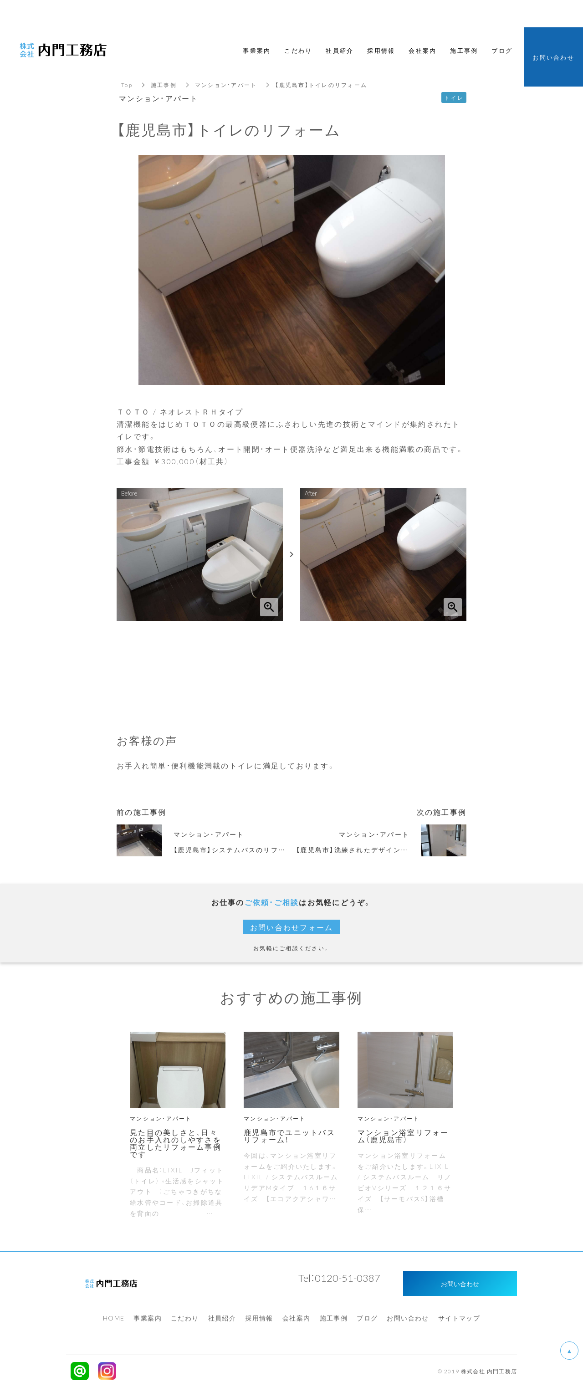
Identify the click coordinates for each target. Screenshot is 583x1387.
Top (127, 85)
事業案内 (147, 1317)
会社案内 (296, 1317)
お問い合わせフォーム (291, 926)
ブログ (367, 1317)
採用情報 (259, 1317)
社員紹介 (222, 1317)
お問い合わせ (408, 1317)
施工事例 (164, 85)
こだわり (185, 1317)
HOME (114, 1317)
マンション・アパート (226, 85)
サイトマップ (459, 1317)
